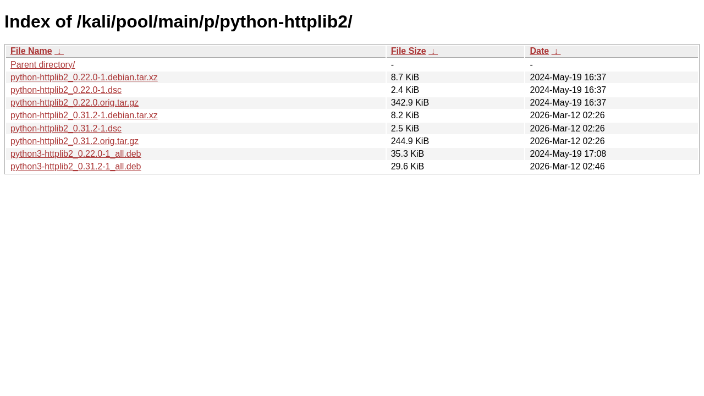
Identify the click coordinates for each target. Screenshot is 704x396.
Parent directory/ (42, 64)
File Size (408, 51)
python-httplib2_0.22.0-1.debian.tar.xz (84, 77)
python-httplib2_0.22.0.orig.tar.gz (74, 102)
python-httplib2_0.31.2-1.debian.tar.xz (84, 115)
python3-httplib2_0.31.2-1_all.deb (75, 166)
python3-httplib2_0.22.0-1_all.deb (75, 153)
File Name (31, 51)
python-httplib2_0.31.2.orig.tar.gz (74, 141)
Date (539, 51)
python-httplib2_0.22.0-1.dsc (66, 90)
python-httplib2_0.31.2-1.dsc (66, 128)
